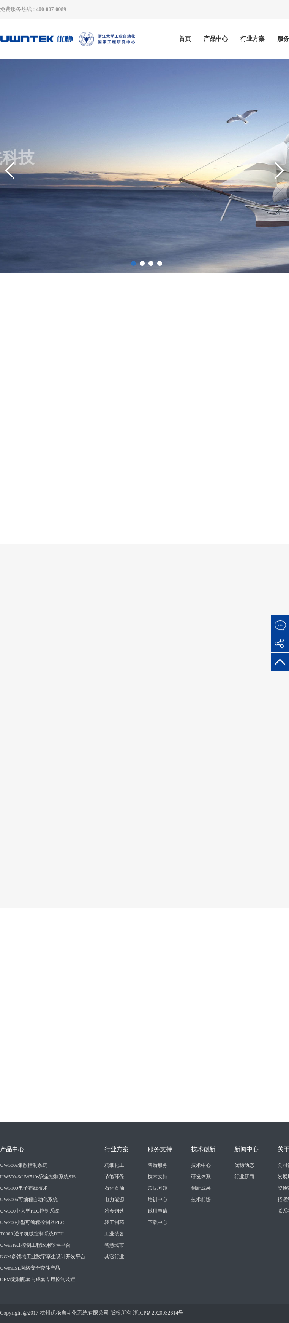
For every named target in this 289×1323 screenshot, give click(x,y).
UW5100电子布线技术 (24, 1188)
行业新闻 (244, 1176)
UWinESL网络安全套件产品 (30, 1268)
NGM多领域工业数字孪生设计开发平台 (42, 1256)
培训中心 (157, 1199)
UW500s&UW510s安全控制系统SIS (38, 1176)
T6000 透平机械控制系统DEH (32, 1234)
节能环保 (114, 1176)
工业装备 (114, 1234)
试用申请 (157, 1211)
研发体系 (201, 1176)
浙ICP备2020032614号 (158, 1313)
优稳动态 (244, 1165)
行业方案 (252, 38)
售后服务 (157, 1165)
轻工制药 (114, 1222)
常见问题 (157, 1188)
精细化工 (114, 1165)
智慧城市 (114, 1245)
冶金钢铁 (114, 1211)
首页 (185, 38)
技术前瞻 (201, 1199)
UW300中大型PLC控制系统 (29, 1211)
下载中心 (157, 1222)
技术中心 (201, 1165)
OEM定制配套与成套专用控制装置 (37, 1279)
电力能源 (114, 1199)
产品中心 (216, 38)
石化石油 (114, 1188)
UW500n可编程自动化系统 (29, 1199)
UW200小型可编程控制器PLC (32, 1222)
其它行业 (114, 1256)
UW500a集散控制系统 (23, 1165)
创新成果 (201, 1188)
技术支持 (157, 1176)
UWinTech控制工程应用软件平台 (35, 1245)
